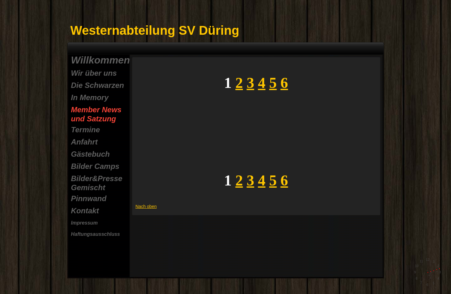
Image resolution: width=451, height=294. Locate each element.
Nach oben (146, 206)
